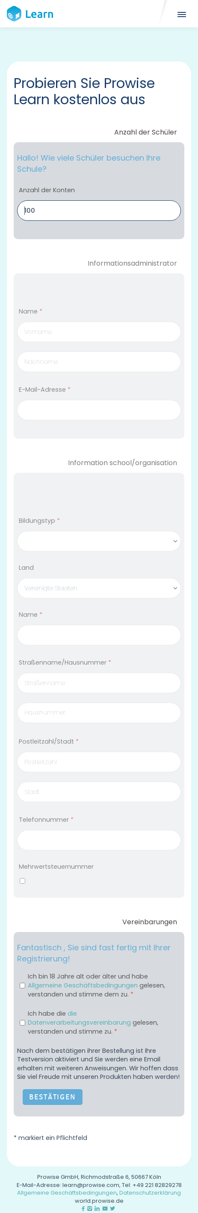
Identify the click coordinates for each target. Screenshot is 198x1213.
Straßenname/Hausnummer (65, 662)
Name (30, 311)
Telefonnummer (46, 819)
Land (26, 567)
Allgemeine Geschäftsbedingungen (83, 985)
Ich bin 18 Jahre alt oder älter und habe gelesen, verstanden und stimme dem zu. (96, 985)
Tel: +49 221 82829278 (152, 1185)
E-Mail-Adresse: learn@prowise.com (68, 1185)
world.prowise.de (99, 1201)
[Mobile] (181, 13)
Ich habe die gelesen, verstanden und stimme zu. (93, 1022)
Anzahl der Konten (47, 190)
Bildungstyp (39, 520)
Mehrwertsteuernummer (56, 866)
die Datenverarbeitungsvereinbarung (79, 1018)
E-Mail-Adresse (45, 389)
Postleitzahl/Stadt (49, 741)
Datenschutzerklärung (150, 1193)
